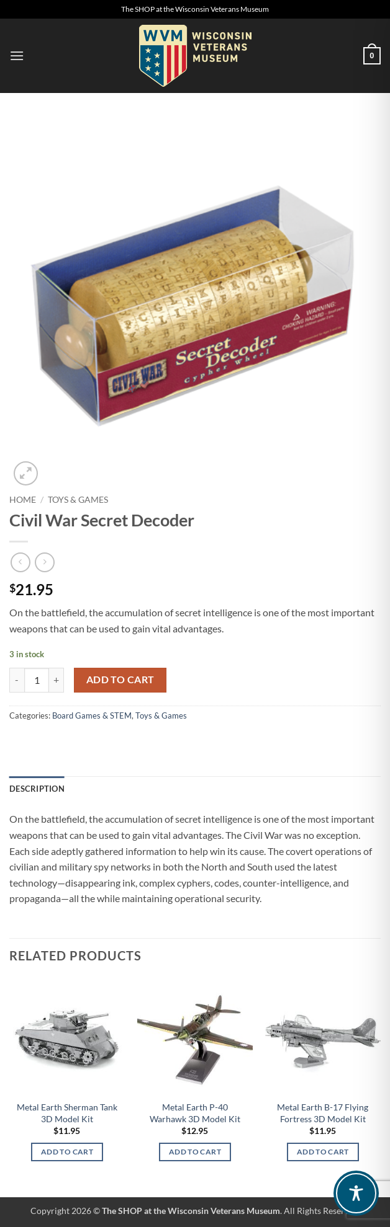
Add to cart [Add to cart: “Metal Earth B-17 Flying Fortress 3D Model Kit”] (323, 1152)
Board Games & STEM (92, 715)
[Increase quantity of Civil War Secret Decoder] (56, 680)
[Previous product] (44, 562)
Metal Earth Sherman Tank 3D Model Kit (67, 1113)
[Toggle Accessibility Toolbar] (356, 1193)
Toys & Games (78, 500)
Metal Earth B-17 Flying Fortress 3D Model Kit (322, 1113)
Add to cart (120, 679)
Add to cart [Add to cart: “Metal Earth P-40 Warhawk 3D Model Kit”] (195, 1152)
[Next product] (20, 562)
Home (22, 500)
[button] (16, 55)
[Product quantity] (36, 680)
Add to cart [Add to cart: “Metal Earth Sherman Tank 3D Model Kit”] (67, 1152)
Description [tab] (37, 789)
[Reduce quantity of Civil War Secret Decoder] (16, 680)
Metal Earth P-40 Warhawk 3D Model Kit (195, 1113)
